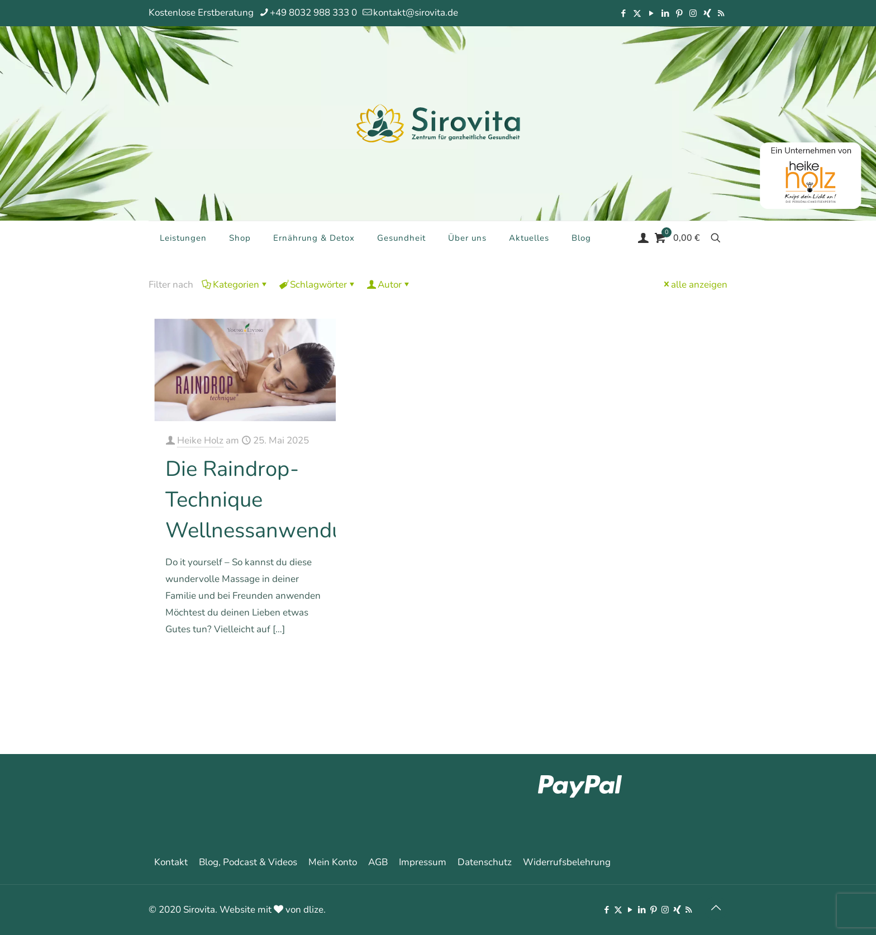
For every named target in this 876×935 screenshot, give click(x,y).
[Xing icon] (707, 13)
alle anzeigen (694, 284)
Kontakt (171, 862)
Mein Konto (332, 862)
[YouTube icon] (651, 13)
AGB (378, 862)
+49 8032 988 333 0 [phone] (313, 12)
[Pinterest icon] (679, 13)
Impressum (422, 862)
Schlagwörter (317, 284)
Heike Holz (200, 440)
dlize (313, 909)
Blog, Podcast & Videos (248, 862)
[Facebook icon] (623, 13)
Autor (388, 284)
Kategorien (235, 284)
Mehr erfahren (296, 661)
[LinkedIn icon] (665, 13)
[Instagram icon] (693, 13)
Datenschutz (485, 862)
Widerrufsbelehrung (567, 862)
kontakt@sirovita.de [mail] (415, 12)
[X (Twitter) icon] (637, 13)
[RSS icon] (721, 13)
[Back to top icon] (715, 908)
